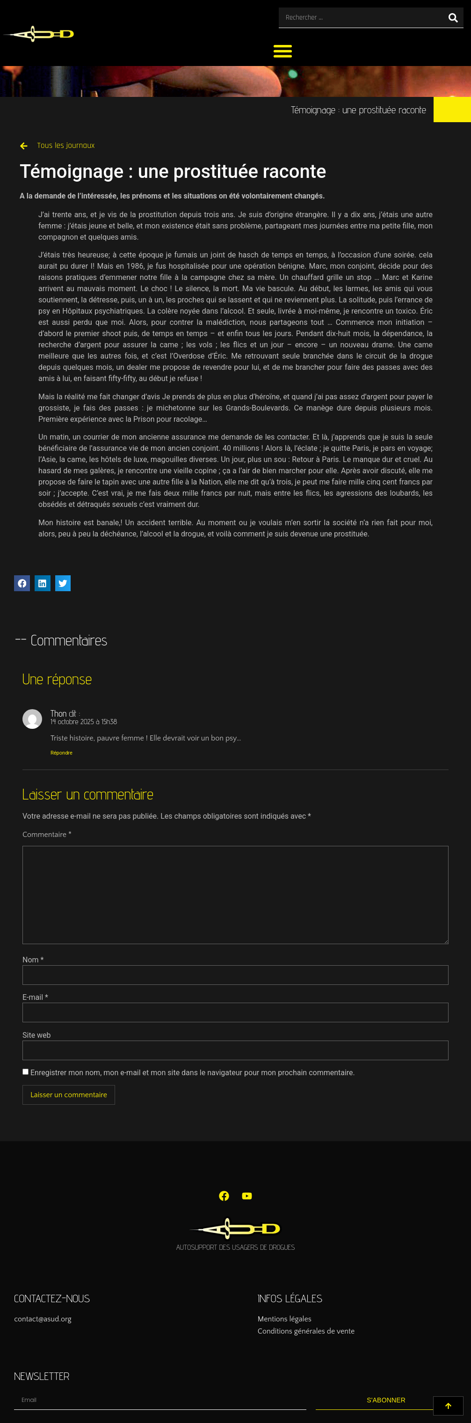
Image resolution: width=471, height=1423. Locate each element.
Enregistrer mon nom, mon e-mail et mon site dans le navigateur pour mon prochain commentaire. (192, 1073)
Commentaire (47, 834)
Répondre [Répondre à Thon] (61, 753)
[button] (283, 51)
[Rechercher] (453, 17)
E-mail (35, 997)
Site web (36, 1035)
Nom (32, 960)
